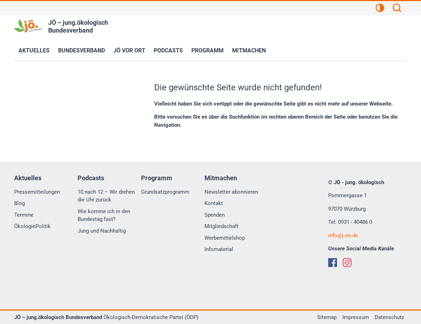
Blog (19, 203)
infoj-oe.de (343, 235)
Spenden (214, 215)
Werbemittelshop (224, 238)
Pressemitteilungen (37, 192)
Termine (23, 215)
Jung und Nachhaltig (102, 231)
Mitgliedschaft (221, 226)
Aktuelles (34, 50)
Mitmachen (249, 50)
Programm (207, 50)
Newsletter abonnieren (231, 192)
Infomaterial (218, 249)
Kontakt (213, 203)
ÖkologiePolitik (32, 226)
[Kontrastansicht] (380, 9)
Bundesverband (81, 50)
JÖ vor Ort (129, 50)
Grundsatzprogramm (165, 192)
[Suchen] (397, 9)
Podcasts (168, 50)
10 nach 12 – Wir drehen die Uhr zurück (106, 196)
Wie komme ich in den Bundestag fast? (104, 215)
